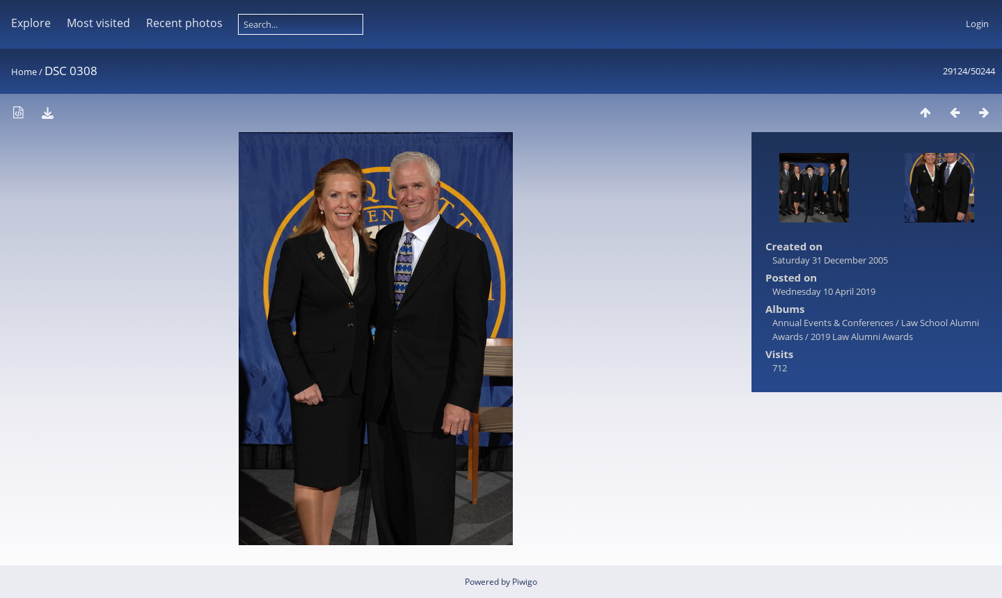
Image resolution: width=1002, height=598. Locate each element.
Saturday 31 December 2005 (830, 260)
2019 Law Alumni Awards (862, 336)
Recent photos (184, 23)
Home (24, 71)
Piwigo (524, 582)
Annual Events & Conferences (832, 322)
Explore (31, 23)
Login (977, 23)
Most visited (98, 23)
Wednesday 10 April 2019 (823, 291)
